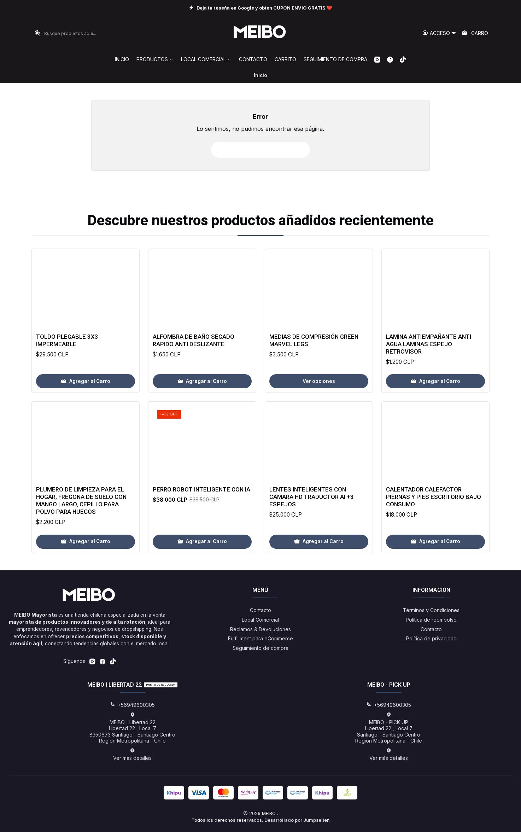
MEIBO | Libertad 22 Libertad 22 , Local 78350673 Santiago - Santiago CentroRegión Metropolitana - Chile (132, 728)
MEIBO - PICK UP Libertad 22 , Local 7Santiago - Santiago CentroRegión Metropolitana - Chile (388, 728)
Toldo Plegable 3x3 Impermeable (67, 368)
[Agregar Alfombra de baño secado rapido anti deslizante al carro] (202, 416)
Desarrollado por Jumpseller (296, 820)
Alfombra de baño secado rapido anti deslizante (193, 374)
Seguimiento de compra (260, 648)
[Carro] (475, 33)
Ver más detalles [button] (132, 754)
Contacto (260, 610)
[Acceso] (439, 33)
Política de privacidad (431, 638)
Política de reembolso (431, 620)
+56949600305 (132, 705)
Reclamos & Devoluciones (260, 629)
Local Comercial (260, 620)
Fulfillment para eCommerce (260, 638)
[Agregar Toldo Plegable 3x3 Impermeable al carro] (85, 409)
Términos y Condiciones (431, 610)
